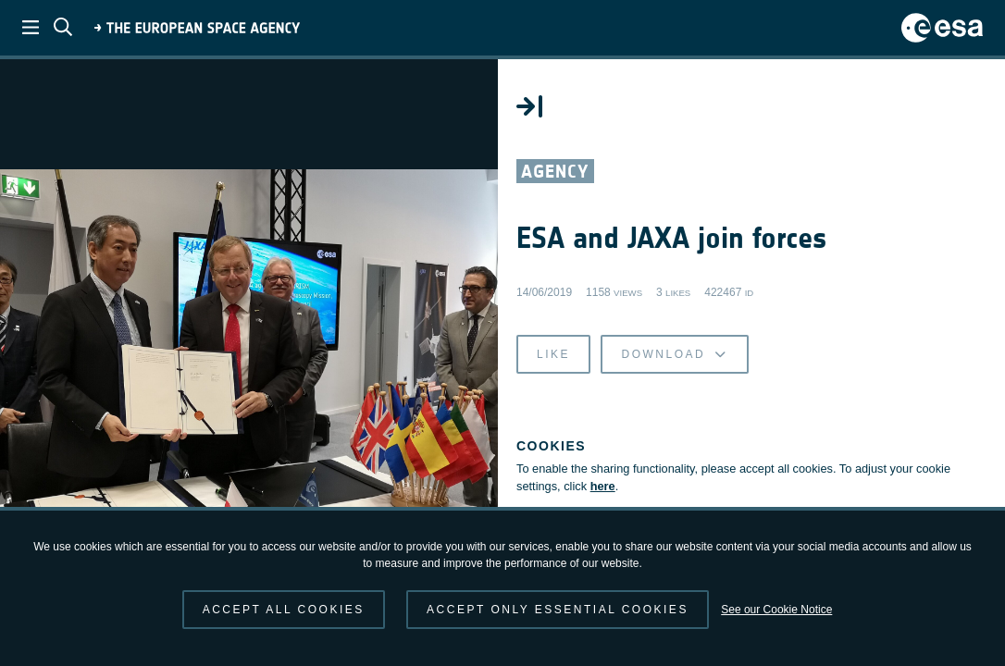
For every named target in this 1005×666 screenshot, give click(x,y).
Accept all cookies (284, 609)
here (607, 487)
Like (558, 355)
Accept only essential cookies (558, 609)
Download (679, 355)
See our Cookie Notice (776, 609)
